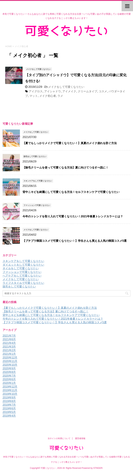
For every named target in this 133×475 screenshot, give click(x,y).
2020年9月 (9, 368)
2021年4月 (9, 342)
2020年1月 (9, 382)
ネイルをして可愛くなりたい (21, 268)
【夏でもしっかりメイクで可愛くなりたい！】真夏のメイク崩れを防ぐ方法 (70, 143)
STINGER (97, 468)
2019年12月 (10, 386)
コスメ (103, 91)
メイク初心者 (47, 95)
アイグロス (36, 91)
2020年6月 (9, 379)
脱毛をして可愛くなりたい (19, 286)
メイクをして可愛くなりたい (66, 86)
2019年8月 (9, 401)
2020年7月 (9, 375)
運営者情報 (80, 438)
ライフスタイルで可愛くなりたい (23, 282)
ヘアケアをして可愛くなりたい (22, 275)
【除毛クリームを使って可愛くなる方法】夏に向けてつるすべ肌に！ (65, 167)
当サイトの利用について (59, 438)
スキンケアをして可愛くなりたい (23, 261)
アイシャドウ (52, 91)
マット (33, 95)
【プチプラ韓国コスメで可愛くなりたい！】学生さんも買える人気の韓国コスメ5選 (75, 240)
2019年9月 (9, 397)
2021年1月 (9, 353)
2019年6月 (9, 408)
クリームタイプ (87, 91)
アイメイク (69, 91)
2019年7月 (9, 404)
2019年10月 (10, 393)
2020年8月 (9, 372)
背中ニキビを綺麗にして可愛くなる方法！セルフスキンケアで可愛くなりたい (71, 191)
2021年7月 (9, 335)
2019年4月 (9, 415)
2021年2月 (9, 350)
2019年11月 (10, 390)
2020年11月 (10, 361)
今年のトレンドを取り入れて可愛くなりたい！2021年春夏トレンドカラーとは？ (73, 216)
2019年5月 (9, 412)
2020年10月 (10, 364)
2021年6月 (9, 339)
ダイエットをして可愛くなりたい (23, 264)
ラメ (60, 95)
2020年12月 (10, 357)
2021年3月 (9, 346)
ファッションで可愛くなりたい (22, 271)
